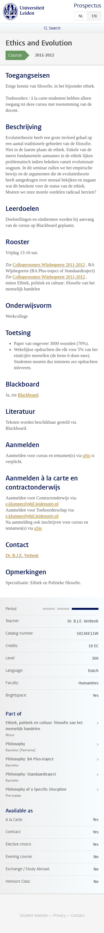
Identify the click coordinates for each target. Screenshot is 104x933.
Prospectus (87, 5)
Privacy (59, 915)
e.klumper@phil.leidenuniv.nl (32, 504)
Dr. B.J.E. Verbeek (22, 555)
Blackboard (28, 395)
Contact (77, 915)
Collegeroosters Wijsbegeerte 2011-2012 (48, 264)
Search (54, 28)
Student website (34, 915)
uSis (86, 455)
